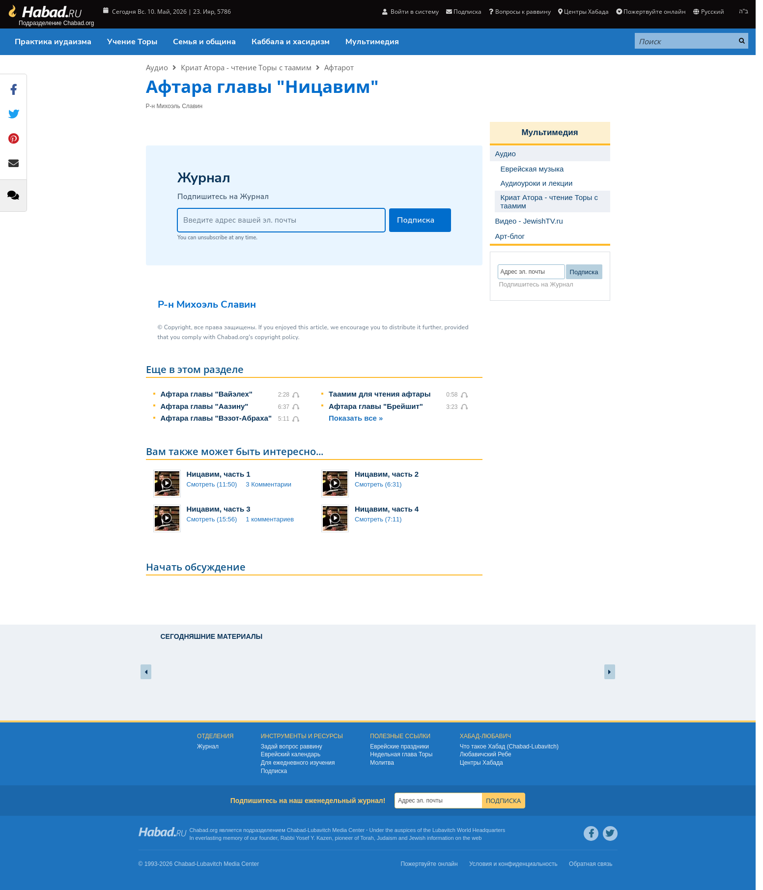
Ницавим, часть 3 (219, 509)
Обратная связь (590, 864)
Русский (708, 11)
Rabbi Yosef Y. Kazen (306, 838)
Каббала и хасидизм (291, 41)
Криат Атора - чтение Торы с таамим (246, 67)
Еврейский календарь (291, 754)
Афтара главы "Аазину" (205, 406)
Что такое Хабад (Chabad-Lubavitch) (509, 746)
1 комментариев (270, 519)
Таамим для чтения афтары (380, 394)
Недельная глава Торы (401, 754)
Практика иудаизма (53, 41)
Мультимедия (372, 41)
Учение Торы (132, 41)
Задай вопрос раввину (291, 746)
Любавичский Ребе (485, 754)
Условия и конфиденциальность (513, 864)
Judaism (387, 838)
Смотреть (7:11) (378, 519)
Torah (367, 838)
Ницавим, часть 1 (219, 474)
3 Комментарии (268, 484)
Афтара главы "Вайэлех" (207, 394)
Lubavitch (319, 830)
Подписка (463, 11)
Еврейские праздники (399, 746)
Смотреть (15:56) (212, 519)
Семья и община (204, 41)
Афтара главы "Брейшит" (376, 406)
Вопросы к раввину (519, 11)
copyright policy (276, 337)
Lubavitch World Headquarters (468, 830)
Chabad (296, 830)
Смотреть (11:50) (212, 484)
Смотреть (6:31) (378, 484)
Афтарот (339, 67)
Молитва (382, 762)
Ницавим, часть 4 (387, 509)
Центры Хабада (583, 11)
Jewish (417, 838)
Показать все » (356, 418)
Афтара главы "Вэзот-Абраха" (216, 418)
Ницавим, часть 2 (387, 474)
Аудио (157, 67)
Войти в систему (410, 11)
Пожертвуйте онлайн (651, 11)
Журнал (208, 746)
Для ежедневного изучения (298, 762)
